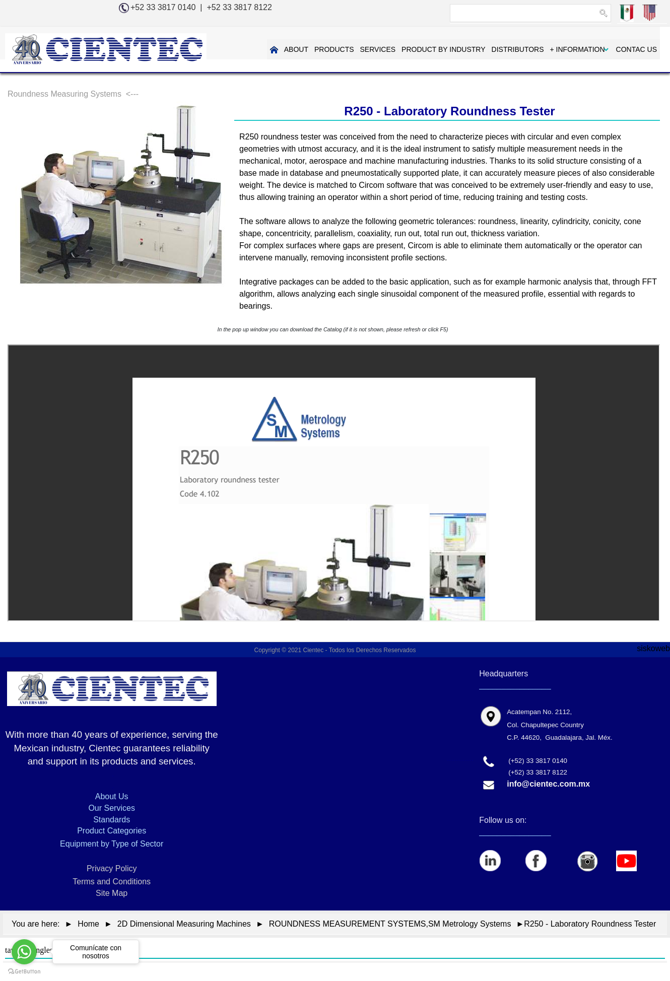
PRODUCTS (334, 49)
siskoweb (653, 648)
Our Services (111, 808)
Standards (111, 819)
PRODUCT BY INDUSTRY (443, 49)
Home (88, 924)
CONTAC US (636, 49)
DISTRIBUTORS (518, 49)
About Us (111, 796)
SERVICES (378, 49)
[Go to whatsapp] (24, 951)
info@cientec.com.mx (548, 784)
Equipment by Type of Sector (111, 843)
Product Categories (111, 830)
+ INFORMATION (577, 49)
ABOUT (296, 49)
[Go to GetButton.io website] (24, 971)
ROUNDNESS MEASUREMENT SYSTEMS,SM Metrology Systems (390, 924)
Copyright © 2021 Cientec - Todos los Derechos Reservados (335, 650)
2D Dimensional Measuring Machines (184, 924)
